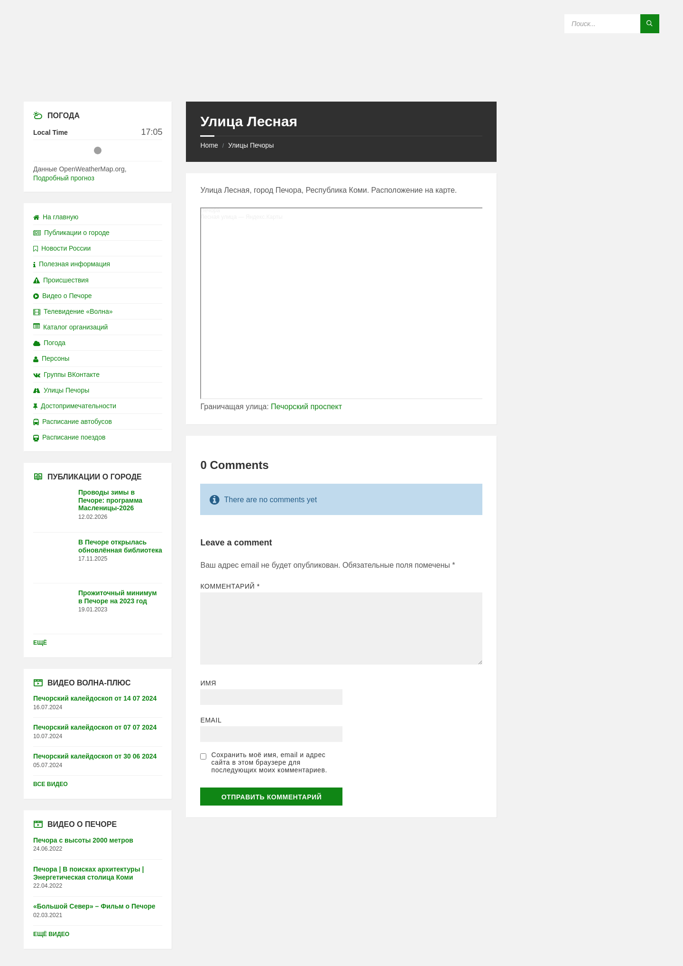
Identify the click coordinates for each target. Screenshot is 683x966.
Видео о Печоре (62, 296)
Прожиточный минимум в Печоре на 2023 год (117, 597)
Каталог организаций (70, 327)
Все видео (50, 784)
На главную (55, 217)
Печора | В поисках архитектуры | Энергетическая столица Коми (88, 873)
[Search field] (611, 23)
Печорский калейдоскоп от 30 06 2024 (95, 756)
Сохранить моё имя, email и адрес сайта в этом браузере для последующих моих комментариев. (269, 762)
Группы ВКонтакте (66, 374)
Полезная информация (71, 264)
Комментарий (229, 586)
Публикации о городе (71, 232)
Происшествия (61, 280)
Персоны (51, 358)
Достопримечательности (74, 406)
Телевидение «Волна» (73, 311)
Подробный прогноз (63, 178)
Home (209, 145)
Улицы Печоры (251, 145)
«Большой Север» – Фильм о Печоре (94, 906)
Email (211, 720)
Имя (208, 683)
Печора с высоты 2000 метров (83, 840)
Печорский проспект (306, 407)
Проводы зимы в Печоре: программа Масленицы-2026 (110, 500)
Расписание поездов (69, 437)
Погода (49, 343)
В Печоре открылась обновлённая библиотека (120, 546)
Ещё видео (51, 934)
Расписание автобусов (72, 421)
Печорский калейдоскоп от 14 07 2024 (95, 698)
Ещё (40, 642)
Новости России (62, 248)
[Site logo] (341, 83)
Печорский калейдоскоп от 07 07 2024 (95, 727)
